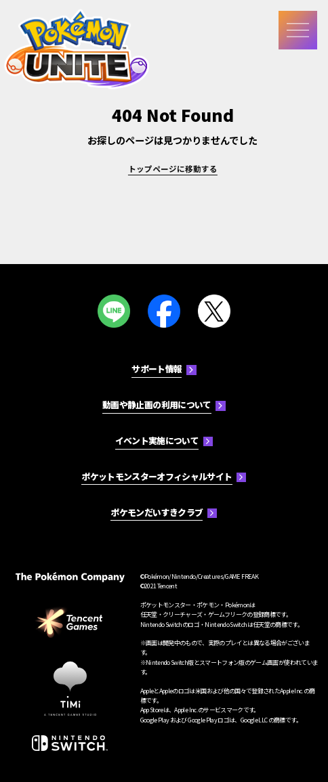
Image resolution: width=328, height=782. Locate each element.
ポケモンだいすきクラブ (156, 512)
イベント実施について (157, 440)
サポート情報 (156, 368)
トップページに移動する (173, 168)
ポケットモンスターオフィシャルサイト (156, 476)
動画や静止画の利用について (156, 404)
